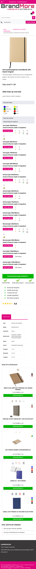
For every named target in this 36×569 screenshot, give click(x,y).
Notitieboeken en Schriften (19, 29)
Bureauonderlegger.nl (7, 567)
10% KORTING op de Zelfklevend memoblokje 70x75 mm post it (17, 551)
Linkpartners (19, 566)
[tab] (6, 316)
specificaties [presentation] (6, 316)
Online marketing (25, 567)
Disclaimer (12, 566)
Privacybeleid (4, 566)
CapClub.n (16, 567)
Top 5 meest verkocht (8, 547)
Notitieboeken (6, 31)
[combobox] (18, 17)
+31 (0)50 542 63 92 (28, 565)
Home (4, 29)
